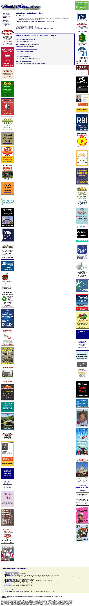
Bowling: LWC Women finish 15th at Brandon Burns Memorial (38, 21)
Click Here (82, 490)
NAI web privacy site (65, 604)
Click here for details (8, 77)
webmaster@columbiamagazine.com (42, 600)
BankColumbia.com (82, 43)
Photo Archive (6, 23)
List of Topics (6, 21)
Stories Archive (6, 24)
